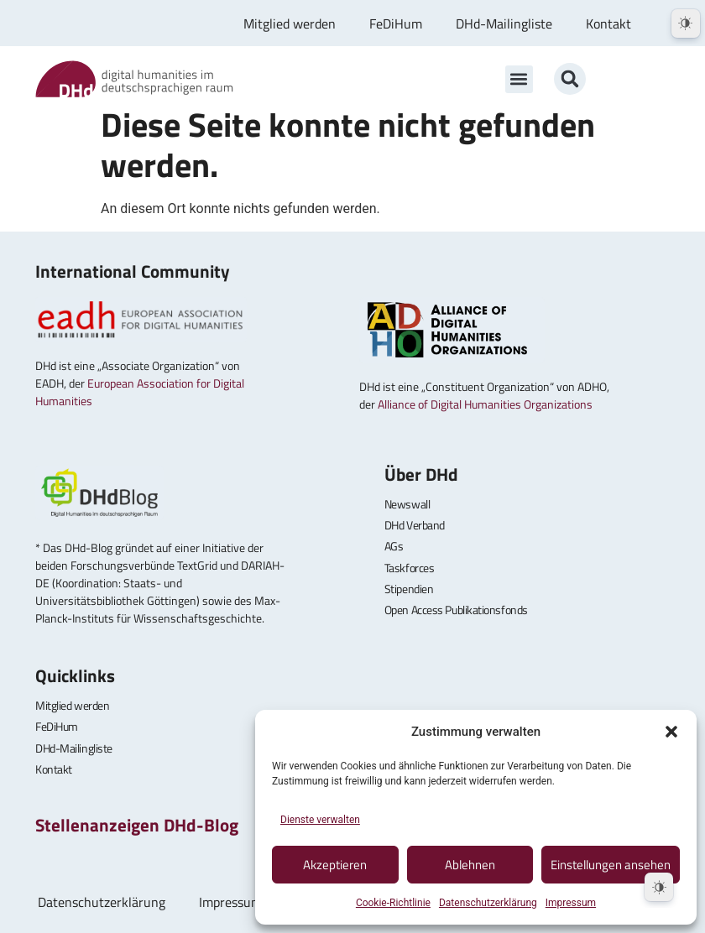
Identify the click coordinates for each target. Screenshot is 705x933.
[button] (671, 731)
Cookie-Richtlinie (393, 903)
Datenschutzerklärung (488, 903)
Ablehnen (470, 864)
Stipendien (409, 588)
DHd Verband (414, 525)
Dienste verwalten (320, 820)
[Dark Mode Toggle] (659, 887)
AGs (394, 546)
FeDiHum (395, 23)
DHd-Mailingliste (504, 23)
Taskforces (409, 567)
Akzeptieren (335, 864)
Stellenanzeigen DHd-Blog (136, 824)
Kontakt (608, 23)
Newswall (407, 504)
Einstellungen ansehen (611, 864)
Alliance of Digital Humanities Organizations (485, 404)
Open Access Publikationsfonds (456, 609)
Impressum (571, 903)
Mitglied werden (289, 23)
